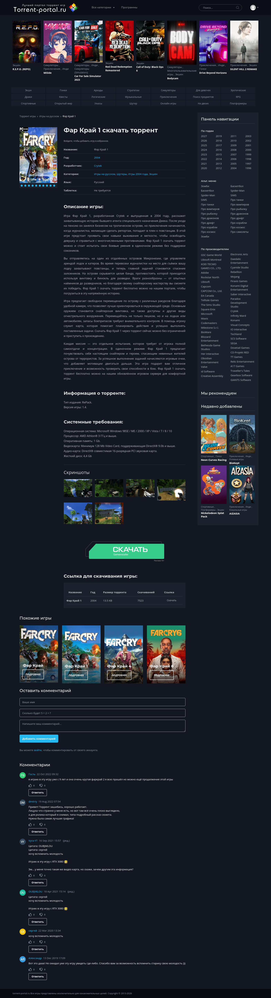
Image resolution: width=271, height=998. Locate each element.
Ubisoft (205, 281)
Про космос (208, 231)
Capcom (206, 286)
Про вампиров (210, 209)
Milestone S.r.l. (210, 327)
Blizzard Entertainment (209, 338)
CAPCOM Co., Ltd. (211, 291)
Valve (204, 366)
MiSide (48, 72)
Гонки (202, 68)
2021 (204, 163)
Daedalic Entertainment (239, 260)
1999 (248, 154)
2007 (233, 154)
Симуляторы (51, 65)
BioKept (234, 463)
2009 (233, 145)
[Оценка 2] (25, 185)
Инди (65, 68)
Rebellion (236, 272)
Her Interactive (210, 353)
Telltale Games (210, 300)
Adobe (205, 272)
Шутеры (122, 174)
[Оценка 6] (39, 185)
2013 (219, 163)
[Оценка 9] (50, 185)
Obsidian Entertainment (209, 360)
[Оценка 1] (21, 185)
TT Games (236, 357)
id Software (208, 371)
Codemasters (209, 323)
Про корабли (209, 227)
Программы (129, 7)
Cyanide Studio (240, 267)
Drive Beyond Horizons (213, 72)
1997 (248, 163)
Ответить (38, 792)
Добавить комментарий (38, 738)
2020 (204, 168)
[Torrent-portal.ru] (46, 7)
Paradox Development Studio (239, 302)
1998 (248, 159)
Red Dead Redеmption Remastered (118, 68)
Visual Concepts (240, 325)
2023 (204, 154)
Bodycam (172, 78)
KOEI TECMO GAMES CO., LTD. (211, 266)
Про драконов (210, 218)
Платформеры (208, 509)
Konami (235, 320)
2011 (233, 136)
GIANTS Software (241, 380)
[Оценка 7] (43, 185)
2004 (97, 157)
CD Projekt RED (240, 352)
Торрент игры (28, 116)
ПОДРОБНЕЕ (33, 674)
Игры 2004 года (138, 174)
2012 (219, 168)
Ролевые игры (236, 459)
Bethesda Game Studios (210, 347)
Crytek (98, 165)
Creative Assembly (212, 376)
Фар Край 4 (119, 666)
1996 (248, 168)
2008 (233, 149)
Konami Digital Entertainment (239, 287)
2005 (233, 163)
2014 (219, 159)
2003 (248, 136)
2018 (219, 140)
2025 (204, 145)
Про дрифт (207, 222)
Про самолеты (240, 231)
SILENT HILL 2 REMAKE (243, 69)
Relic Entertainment (242, 361)
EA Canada (207, 295)
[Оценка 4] (32, 185)
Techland (236, 334)
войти (38, 750)
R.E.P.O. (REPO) (21, 69)
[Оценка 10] (54, 185)
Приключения (52, 68)
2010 (233, 140)
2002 (248, 140)
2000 (248, 149)
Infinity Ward (238, 315)
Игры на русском (49, 116)
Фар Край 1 (76, 666)
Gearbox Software (241, 375)
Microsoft (206, 313)
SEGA (234, 343)
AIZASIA (234, 513)
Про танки (207, 204)
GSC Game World (211, 255)
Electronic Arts (239, 254)
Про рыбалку (209, 213)
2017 (219, 145)
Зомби (205, 186)
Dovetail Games (240, 347)
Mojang (235, 276)
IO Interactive (239, 329)
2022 (204, 159)
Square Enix (208, 309)
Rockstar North (210, 277)
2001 (248, 145)
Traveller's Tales (240, 370)
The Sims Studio (210, 304)
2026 (204, 140)
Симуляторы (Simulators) (81, 70)
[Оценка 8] (46, 185)
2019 (219, 136)
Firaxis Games (239, 281)
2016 (219, 149)
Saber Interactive (241, 294)
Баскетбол (207, 190)
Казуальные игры (238, 509)
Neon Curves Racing (214, 460)
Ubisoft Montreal (211, 259)
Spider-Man (208, 195)
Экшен (16, 65)
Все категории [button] (102, 7)
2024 (204, 149)
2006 (233, 159)
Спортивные (207, 456)
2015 (219, 154)
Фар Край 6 (162, 666)
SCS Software (238, 338)
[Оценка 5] (36, 185)
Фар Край (33, 665)
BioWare (206, 332)
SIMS (204, 199)
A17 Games (237, 366)
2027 (204, 136)
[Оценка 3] (28, 185)
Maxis (204, 318)
